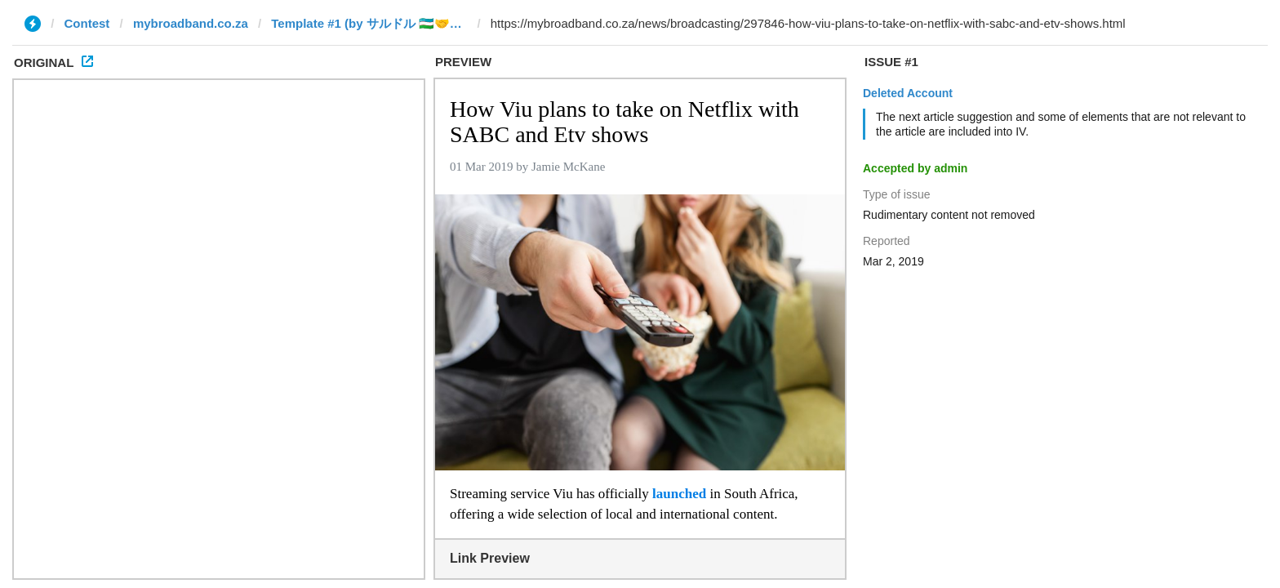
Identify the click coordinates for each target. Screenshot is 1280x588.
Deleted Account (908, 93)
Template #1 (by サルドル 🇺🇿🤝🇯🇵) (369, 23)
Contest (87, 23)
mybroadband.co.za (190, 23)
